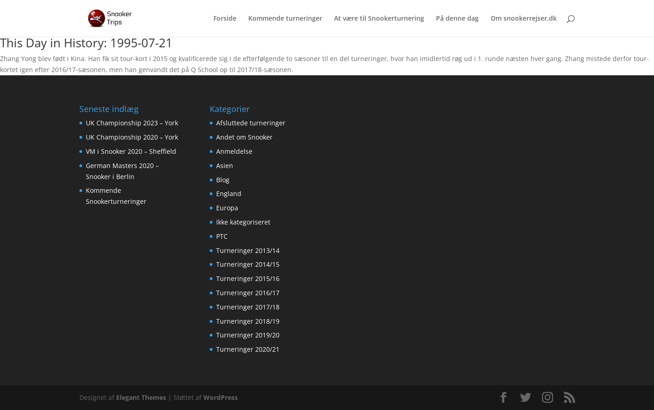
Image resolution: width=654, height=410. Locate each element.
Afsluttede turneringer (250, 122)
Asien (224, 165)
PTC (222, 236)
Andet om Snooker (244, 137)
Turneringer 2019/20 (247, 335)
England (228, 193)
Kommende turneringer (285, 18)
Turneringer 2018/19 (247, 321)
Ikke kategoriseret (243, 222)
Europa (227, 207)
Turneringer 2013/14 (247, 250)
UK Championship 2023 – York (132, 122)
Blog (222, 179)
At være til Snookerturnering (379, 18)
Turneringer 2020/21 (247, 349)
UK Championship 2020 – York (132, 137)
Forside (224, 18)
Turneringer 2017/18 (247, 307)
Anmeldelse (234, 151)
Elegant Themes (141, 397)
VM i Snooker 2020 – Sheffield (131, 151)
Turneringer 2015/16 (247, 278)
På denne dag (457, 18)
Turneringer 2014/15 (247, 264)
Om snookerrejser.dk (524, 18)
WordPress (220, 397)
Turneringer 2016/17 (247, 292)
